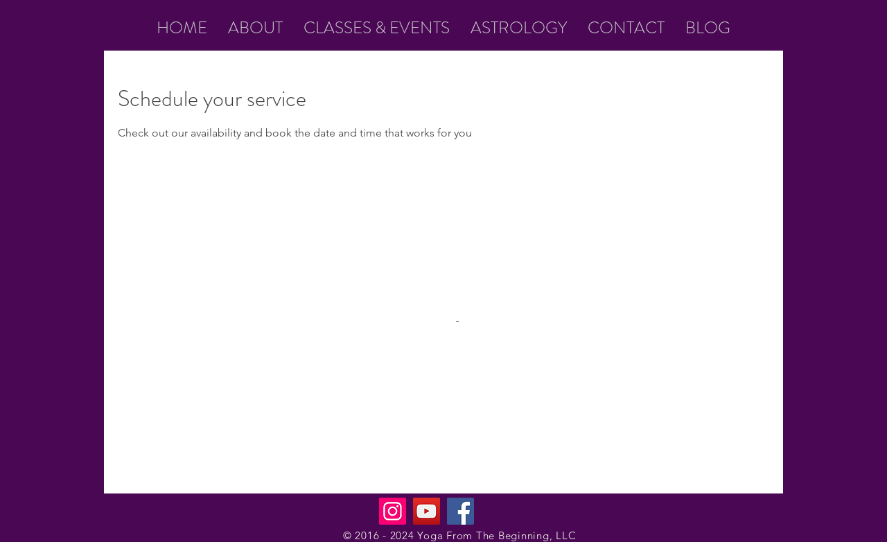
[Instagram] (392, 511)
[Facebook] (460, 511)
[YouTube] (426, 511)
